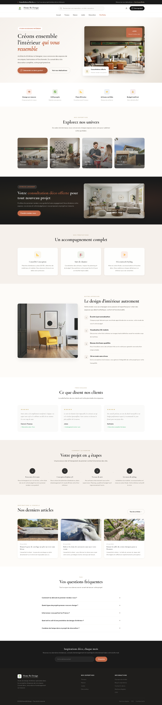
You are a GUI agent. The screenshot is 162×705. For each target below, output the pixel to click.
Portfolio (102, 15)
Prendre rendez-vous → (29, 213)
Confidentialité (140, 701)
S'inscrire (101, 659)
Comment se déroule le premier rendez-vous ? (59, 598)
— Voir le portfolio (139, 2)
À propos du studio (121, 679)
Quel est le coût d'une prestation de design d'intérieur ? (63, 621)
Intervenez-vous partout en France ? (56, 613)
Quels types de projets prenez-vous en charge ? (60, 605)
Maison (75, 15)
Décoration (92, 15)
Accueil (58, 15)
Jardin (83, 15)
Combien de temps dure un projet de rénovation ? (60, 628)
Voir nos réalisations (59, 70)
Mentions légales (120, 689)
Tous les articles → (136, 511)
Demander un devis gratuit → (33, 70)
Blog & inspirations (121, 682)
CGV (116, 692)
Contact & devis (120, 686)
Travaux (66, 15)
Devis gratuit (137, 8)
